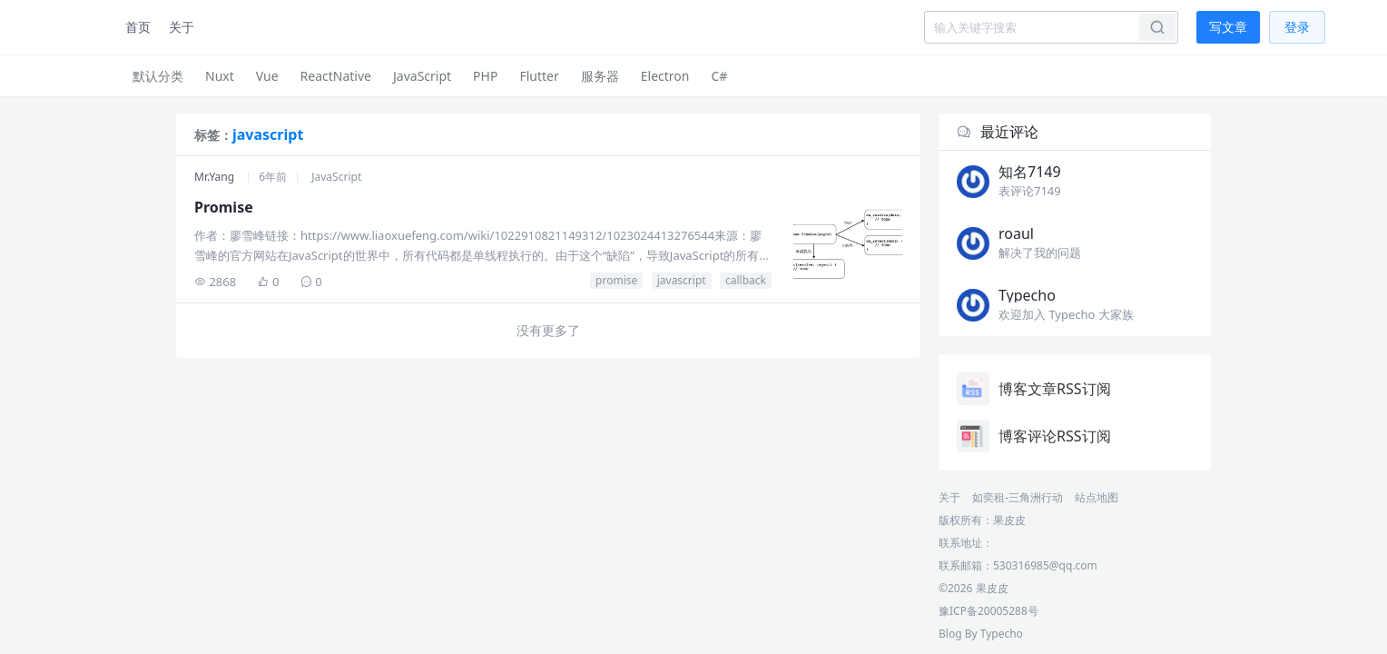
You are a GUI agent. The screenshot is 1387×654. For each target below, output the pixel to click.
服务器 (600, 75)
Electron (665, 75)
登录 (1297, 26)
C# (719, 75)
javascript (681, 280)
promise (616, 280)
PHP (485, 75)
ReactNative (335, 75)
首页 (138, 26)
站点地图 (1096, 497)
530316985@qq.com (1045, 565)
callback (745, 280)
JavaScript (422, 75)
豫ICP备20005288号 (988, 611)
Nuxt (219, 75)
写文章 (1228, 26)
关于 (181, 26)
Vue (267, 75)
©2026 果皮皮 (973, 588)
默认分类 (158, 75)
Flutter (538, 75)
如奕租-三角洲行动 (1017, 497)
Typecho (1001, 633)
